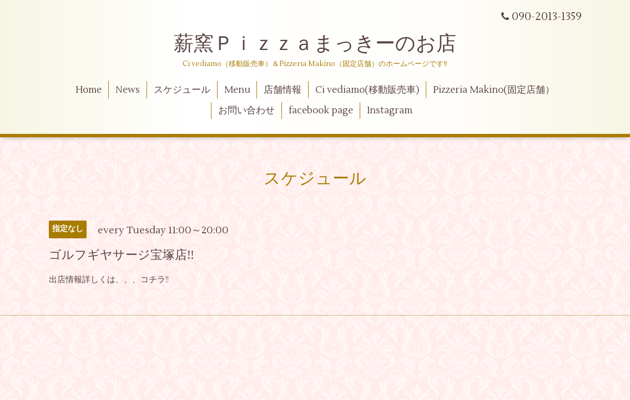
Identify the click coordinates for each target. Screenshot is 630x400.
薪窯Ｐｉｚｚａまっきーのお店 (325, 44)
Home (88, 90)
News (127, 90)
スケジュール (182, 90)
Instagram (389, 110)
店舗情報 (282, 90)
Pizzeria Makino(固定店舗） (494, 90)
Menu (237, 90)
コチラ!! (154, 279)
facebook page (321, 110)
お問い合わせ (246, 110)
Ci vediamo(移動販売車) (367, 90)
